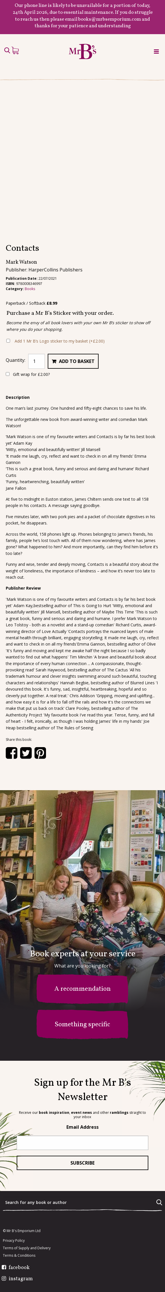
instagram (21, 1279)
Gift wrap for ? (28, 374)
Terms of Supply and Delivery (27, 1248)
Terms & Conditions (19, 1255)
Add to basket (77, 361)
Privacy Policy (14, 1240)
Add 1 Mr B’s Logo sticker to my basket (60, 341)
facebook (19, 1267)
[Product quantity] (36, 361)
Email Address (82, 1127)
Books (30, 288)
